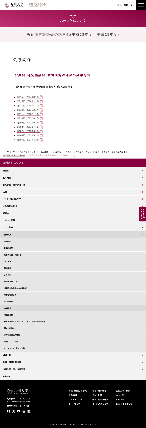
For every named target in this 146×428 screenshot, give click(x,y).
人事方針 (7, 275)
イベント (120, 399)
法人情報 (7, 262)
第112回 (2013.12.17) (28, 110)
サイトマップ (74, 403)
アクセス (25, 405)
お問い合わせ (13, 405)
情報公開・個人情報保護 (14, 369)
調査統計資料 (9, 328)
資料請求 (73, 395)
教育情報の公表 (10, 295)
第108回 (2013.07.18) (28, 127)
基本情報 (7, 178)
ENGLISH (128, 5)
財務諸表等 (8, 248)
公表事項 (44, 152)
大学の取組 (8, 227)
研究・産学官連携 (100, 399)
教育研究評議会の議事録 (14, 155)
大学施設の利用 (10, 206)
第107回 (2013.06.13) (28, 131)
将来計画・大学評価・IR (14, 185)
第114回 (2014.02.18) (28, 101)
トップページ (9, 152)
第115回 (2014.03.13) (28, 97)
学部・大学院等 (99, 390)
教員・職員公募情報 (12, 362)
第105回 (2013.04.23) (28, 139)
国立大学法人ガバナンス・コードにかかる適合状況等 (24, 322)
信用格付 (7, 241)
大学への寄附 (9, 220)
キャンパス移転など (12, 199)
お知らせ (7, 376)
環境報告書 (8, 302)
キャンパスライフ (100, 403)
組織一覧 (7, 355)
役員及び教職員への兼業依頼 (15, 288)
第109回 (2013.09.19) (28, 122)
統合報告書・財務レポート (14, 255)
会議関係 (57, 152)
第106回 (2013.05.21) (28, 135)
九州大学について (28, 152)
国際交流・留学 (123, 390)
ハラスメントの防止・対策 (14, 348)
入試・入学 (97, 395)
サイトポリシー (76, 399)
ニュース (120, 395)
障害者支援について (12, 282)
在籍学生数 (8, 315)
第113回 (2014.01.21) (28, 105)
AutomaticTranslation (142, 214)
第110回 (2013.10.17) (28, 118)
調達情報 (7, 268)
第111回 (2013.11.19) (28, 114)
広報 (5, 192)
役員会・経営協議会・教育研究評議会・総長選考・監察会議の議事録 (96, 152)
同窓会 (6, 213)
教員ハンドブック (11, 342)
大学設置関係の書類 (12, 335)
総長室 (6, 170)
